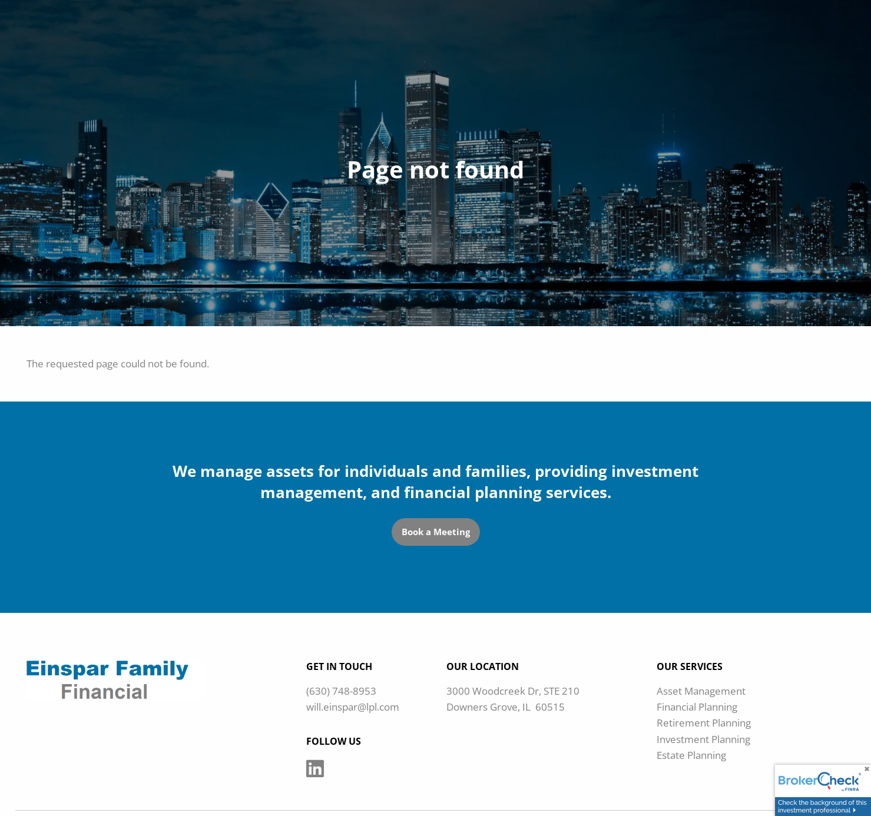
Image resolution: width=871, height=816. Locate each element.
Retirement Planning (704, 722)
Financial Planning (697, 707)
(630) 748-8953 (341, 691)
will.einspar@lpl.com (352, 707)
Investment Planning (703, 739)
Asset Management (701, 691)
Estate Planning (691, 755)
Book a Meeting (436, 532)
